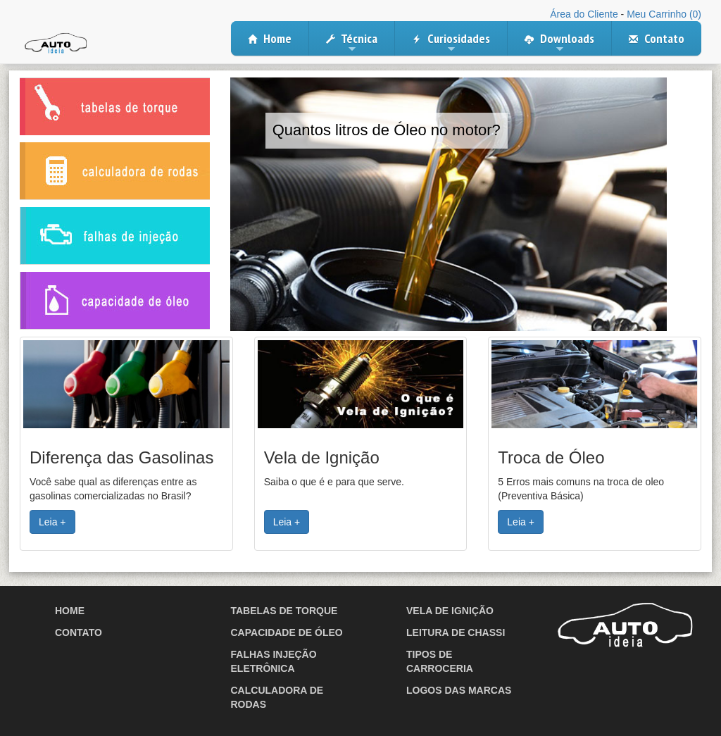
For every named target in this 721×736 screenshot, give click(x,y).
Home (269, 38)
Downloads (559, 43)
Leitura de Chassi (455, 632)
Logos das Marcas (458, 690)
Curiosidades (451, 43)
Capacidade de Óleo (287, 632)
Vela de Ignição (450, 610)
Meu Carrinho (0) (664, 14)
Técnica (351, 43)
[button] (126, 384)
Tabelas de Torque (284, 610)
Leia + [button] (52, 522)
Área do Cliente (584, 14)
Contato (656, 38)
